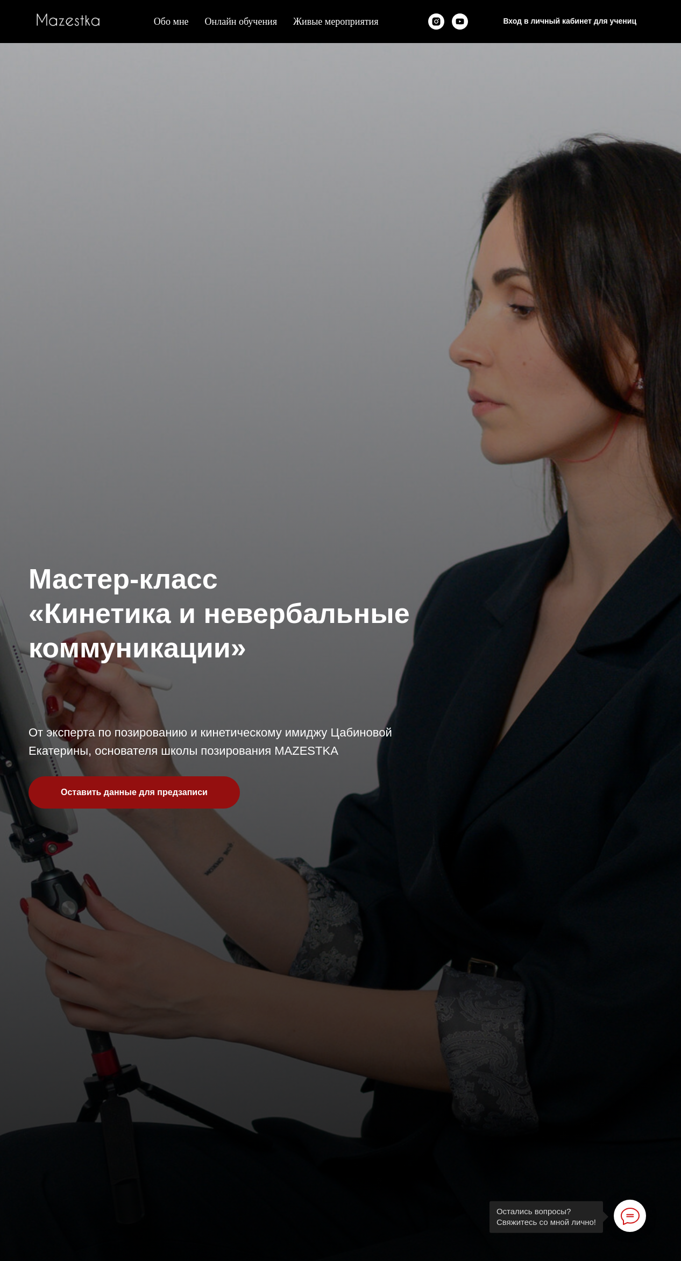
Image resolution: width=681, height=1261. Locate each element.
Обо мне (171, 21)
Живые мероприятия (336, 21)
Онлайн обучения (241, 21)
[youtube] (460, 21)
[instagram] (436, 21)
